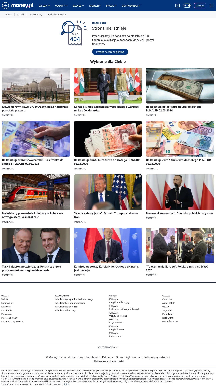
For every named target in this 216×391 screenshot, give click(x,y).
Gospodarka (130, 5)
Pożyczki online (116, 322)
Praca (110, 5)
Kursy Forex (167, 314)
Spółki (20, 14)
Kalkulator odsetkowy (65, 310)
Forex (8, 14)
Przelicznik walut (9, 317)
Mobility (95, 5)
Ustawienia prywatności (108, 361)
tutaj (66, 384)
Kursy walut (6, 303)
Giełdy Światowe (170, 321)
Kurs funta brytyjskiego (12, 321)
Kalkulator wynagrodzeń (66, 306)
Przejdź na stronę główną (110, 51)
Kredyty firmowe (116, 329)
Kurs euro (6, 306)
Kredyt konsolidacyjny (119, 302)
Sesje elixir (167, 310)
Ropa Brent (167, 317)
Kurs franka (6, 310)
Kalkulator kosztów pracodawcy (70, 303)
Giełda (43, 5)
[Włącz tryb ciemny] (187, 6)
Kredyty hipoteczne (118, 315)
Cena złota (167, 299)
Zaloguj (200, 5)
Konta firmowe (116, 336)
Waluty (60, 5)
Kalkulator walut (57, 14)
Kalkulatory (36, 14)
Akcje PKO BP (168, 303)
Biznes (77, 5)
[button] (211, 5)
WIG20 (165, 306)
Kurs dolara (6, 314)
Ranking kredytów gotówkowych (124, 309)
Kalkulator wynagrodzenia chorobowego (74, 299)
